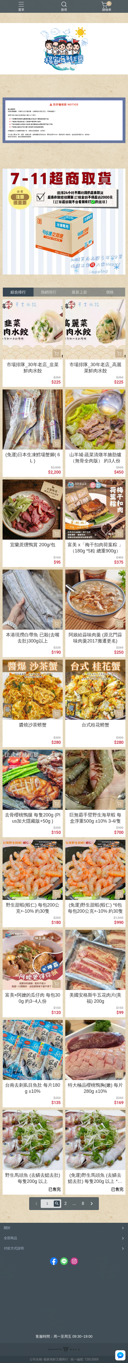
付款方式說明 (14, 1248)
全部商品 (10, 1238)
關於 (7, 1228)
